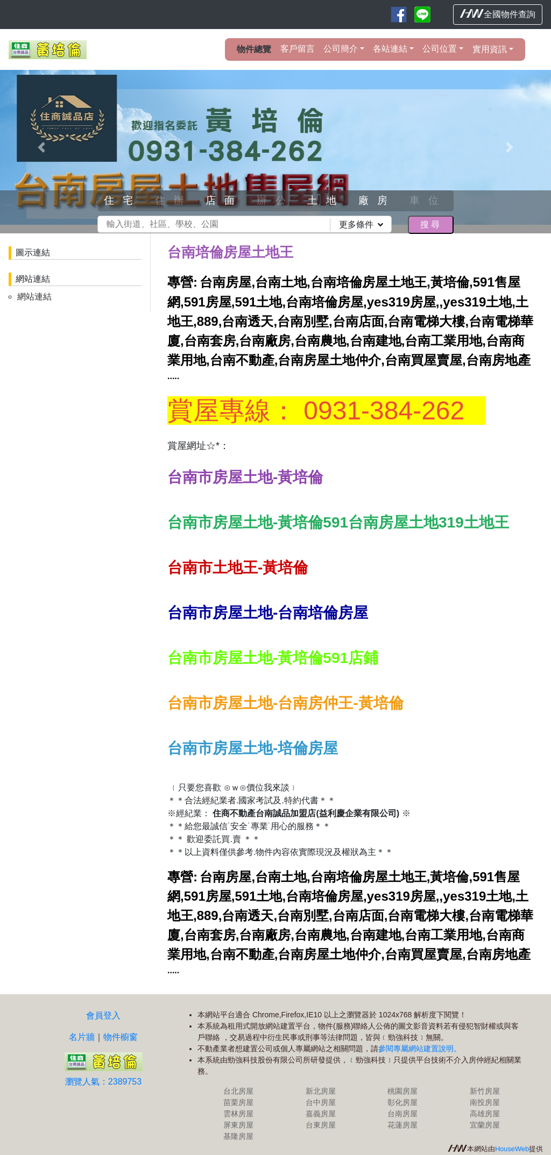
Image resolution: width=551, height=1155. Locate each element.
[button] (41, 147)
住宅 (123, 200)
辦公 (275, 200)
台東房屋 (321, 1125)
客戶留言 (297, 48)
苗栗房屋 (238, 1102)
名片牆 (82, 1037)
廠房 (377, 200)
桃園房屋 (402, 1091)
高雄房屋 (485, 1113)
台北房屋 (238, 1091)
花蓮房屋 (402, 1125)
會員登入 (103, 1015)
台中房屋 (321, 1102)
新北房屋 (321, 1091)
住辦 (174, 200)
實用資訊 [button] (489, 49)
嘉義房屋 (321, 1113)
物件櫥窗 (120, 1037)
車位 (428, 200)
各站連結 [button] (390, 48)
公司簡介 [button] (340, 48)
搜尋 (430, 224)
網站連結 (33, 278)
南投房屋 (485, 1102)
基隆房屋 (238, 1136)
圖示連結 (33, 252)
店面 (224, 200)
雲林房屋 (238, 1113)
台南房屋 (402, 1113)
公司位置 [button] (439, 48)
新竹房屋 (485, 1091)
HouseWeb (512, 1149)
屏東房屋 (238, 1125)
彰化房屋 (402, 1102)
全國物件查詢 (497, 14)
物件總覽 (254, 49)
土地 (326, 200)
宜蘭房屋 (485, 1125)
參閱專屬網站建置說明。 (419, 1048)
